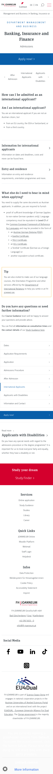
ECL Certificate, (20, 244)
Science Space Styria (36, 694)
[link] (26, 500)
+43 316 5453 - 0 (26, 620)
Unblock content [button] (26, 763)
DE (31, 5)
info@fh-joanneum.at (26, 625)
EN (36, 5)
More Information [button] (26, 770)
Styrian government (27, 714)
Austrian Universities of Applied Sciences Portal (26, 702)
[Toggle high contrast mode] (23, 5)
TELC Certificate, (19, 240)
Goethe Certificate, (20, 236)
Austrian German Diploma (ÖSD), (28, 232)
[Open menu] (49, 5)
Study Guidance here (35, 330)
